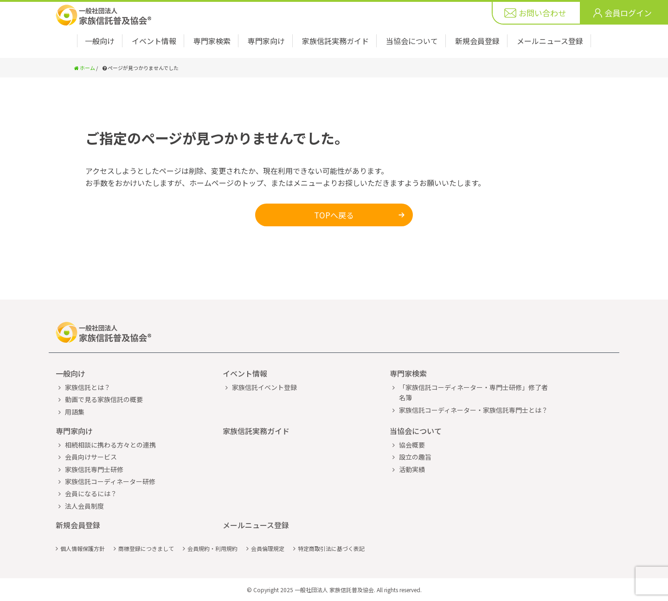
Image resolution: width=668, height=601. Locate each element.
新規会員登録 (477, 40)
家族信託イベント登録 (264, 387)
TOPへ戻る (334, 215)
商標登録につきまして (146, 548)
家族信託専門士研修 (94, 469)
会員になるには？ (91, 493)
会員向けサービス (91, 456)
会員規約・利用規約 (212, 548)
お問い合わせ (542, 13)
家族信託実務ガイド (335, 40)
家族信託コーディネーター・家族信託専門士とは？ (473, 410)
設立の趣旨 (415, 456)
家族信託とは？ (87, 387)
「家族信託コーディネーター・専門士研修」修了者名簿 (473, 392)
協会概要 (412, 444)
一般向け (100, 40)
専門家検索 (212, 40)
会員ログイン (628, 13)
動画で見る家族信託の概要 (104, 399)
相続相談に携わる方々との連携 (110, 444)
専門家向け (266, 40)
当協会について (412, 40)
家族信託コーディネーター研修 (110, 481)
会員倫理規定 (267, 548)
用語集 (74, 411)
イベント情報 (154, 40)
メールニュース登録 (550, 40)
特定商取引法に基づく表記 (331, 548)
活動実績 (412, 469)
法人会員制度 (84, 506)
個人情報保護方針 (82, 548)
